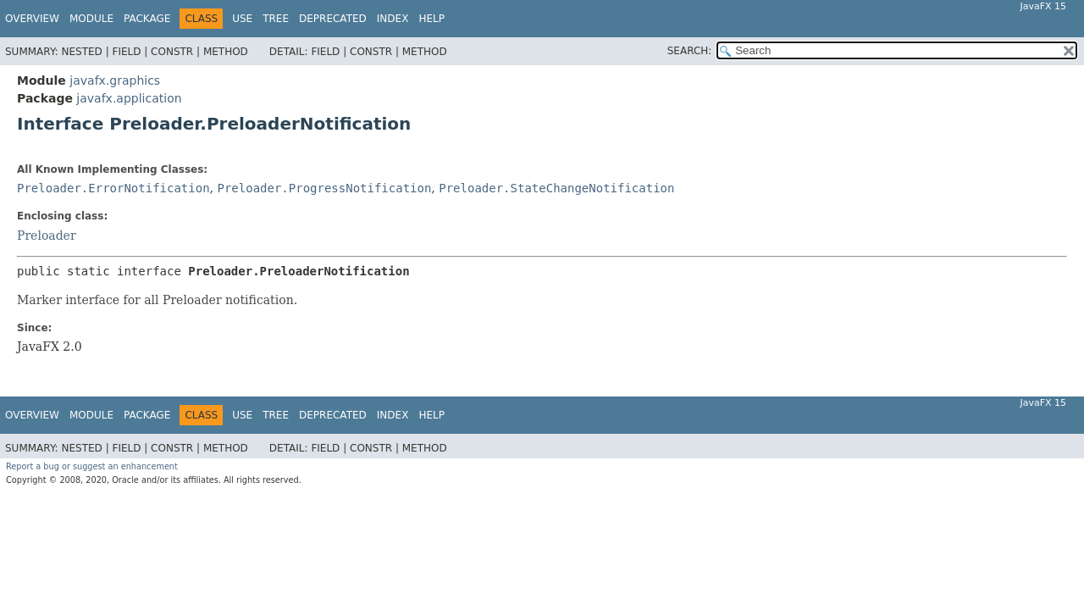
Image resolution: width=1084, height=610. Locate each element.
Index (393, 19)
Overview (32, 19)
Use (242, 19)
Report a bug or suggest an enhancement (92, 466)
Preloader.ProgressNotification (324, 188)
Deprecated (333, 19)
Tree (276, 19)
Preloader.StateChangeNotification (556, 188)
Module (91, 19)
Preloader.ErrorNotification (113, 188)
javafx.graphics (114, 80)
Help (431, 19)
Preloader (46, 235)
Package (147, 19)
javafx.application (128, 98)
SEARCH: (689, 51)
